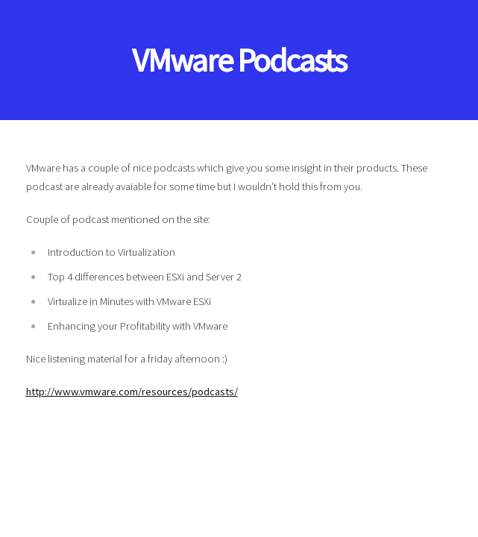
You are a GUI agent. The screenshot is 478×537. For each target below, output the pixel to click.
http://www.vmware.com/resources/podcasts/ (132, 391)
